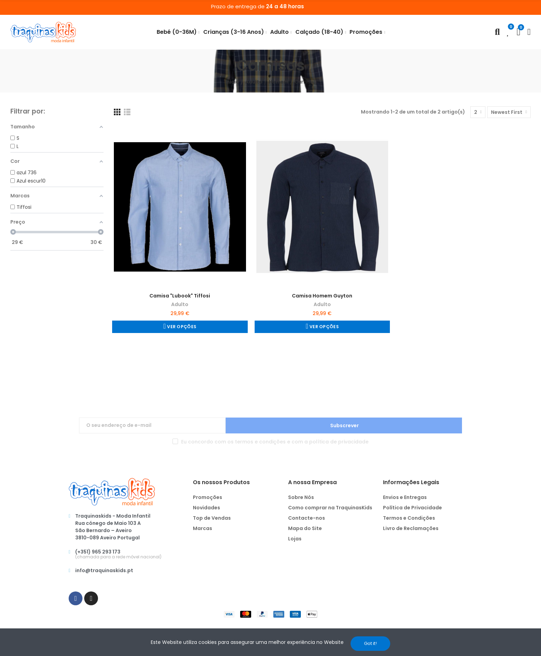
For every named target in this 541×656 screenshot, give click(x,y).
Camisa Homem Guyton (322, 295)
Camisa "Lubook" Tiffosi (179, 295)
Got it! (370, 643)
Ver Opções (181, 326)
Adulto (179, 304)
